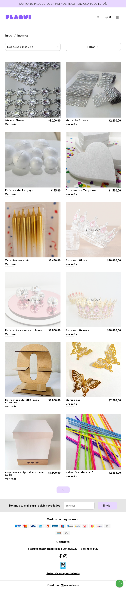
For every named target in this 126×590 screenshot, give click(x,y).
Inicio (9, 35)
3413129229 (70, 548)
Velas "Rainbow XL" (79, 472)
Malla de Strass (77, 120)
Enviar (107, 505)
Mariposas (73, 400)
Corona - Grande (78, 330)
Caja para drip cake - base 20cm (24, 474)
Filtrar (93, 46)
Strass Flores (15, 120)
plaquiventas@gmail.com (44, 548)
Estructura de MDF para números (22, 401)
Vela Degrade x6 (17, 260)
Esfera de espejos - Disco (24, 330)
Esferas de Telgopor (20, 190)
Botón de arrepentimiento (63, 573)
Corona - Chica (76, 260)
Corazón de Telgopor (81, 190)
